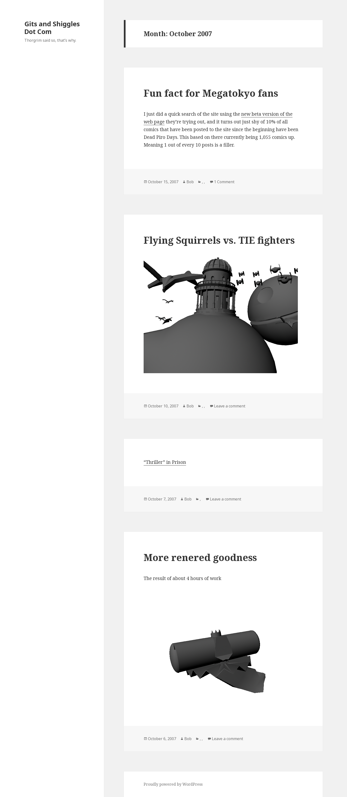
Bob (190, 181)
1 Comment (224, 181)
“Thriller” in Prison (165, 462)
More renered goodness (200, 557)
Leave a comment (229, 406)
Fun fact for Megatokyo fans (211, 93)
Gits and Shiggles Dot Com (52, 27)
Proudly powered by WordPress (173, 784)
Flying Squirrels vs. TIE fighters (219, 240)
